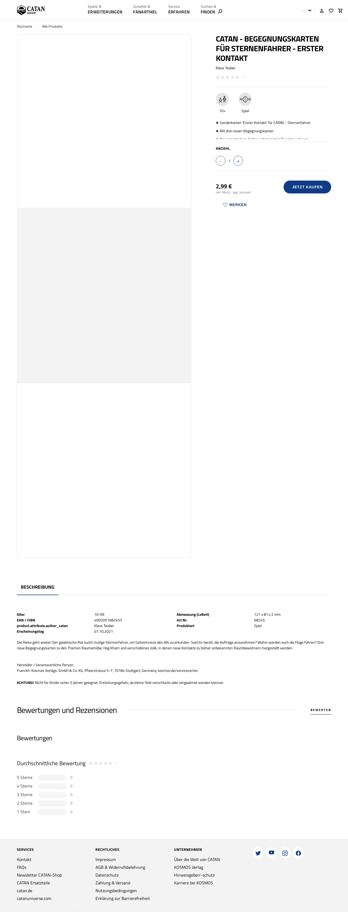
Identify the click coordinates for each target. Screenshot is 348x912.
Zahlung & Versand (113, 883)
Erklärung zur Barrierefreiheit (123, 898)
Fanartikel (145, 12)
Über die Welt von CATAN (197, 859)
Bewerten (320, 710)
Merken (235, 205)
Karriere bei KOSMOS (193, 883)
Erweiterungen (105, 12)
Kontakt (24, 859)
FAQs (21, 867)
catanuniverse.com (34, 898)
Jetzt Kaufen (307, 187)
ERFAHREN (179, 12)
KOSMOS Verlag (188, 867)
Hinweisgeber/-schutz (194, 875)
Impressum (106, 859)
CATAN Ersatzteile (33, 883)
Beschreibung (37, 587)
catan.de (24, 890)
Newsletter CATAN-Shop (39, 875)
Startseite (24, 26)
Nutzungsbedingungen (116, 890)
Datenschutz (107, 875)
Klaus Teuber (226, 68)
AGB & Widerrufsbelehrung (120, 867)
